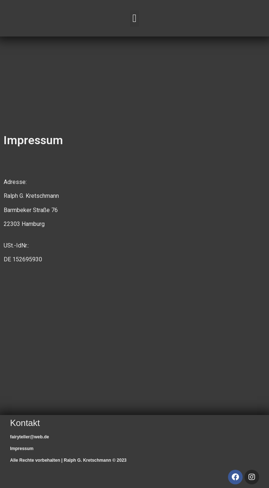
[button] (134, 18)
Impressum (22, 448)
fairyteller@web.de (29, 436)
